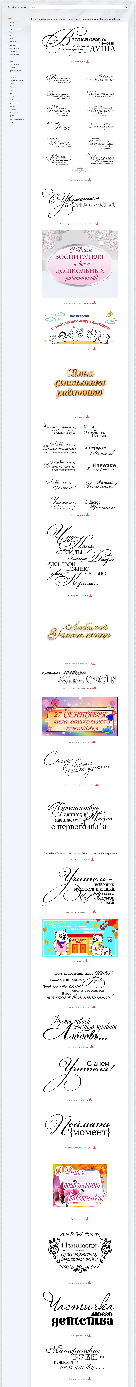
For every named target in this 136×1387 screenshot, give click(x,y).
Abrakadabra (17, 7)
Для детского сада (16, 80)
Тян (10, 32)
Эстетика (12, 109)
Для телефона (14, 64)
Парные (12, 106)
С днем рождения (15, 29)
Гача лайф (12, 42)
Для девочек (13, 51)
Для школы (13, 77)
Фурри (11, 87)
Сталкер (12, 58)
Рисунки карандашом (16, 119)
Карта (11, 90)
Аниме (11, 26)
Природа (12, 116)
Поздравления (14, 48)
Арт (10, 93)
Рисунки (12, 38)
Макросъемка (14, 112)
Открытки (12, 100)
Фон (10, 74)
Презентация (13, 103)
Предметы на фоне (16, 71)
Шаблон (12, 67)
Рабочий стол (14, 55)
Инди (11, 35)
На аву (11, 96)
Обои (11, 122)
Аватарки (12, 22)
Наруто (11, 61)
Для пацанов (13, 45)
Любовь (12, 84)
